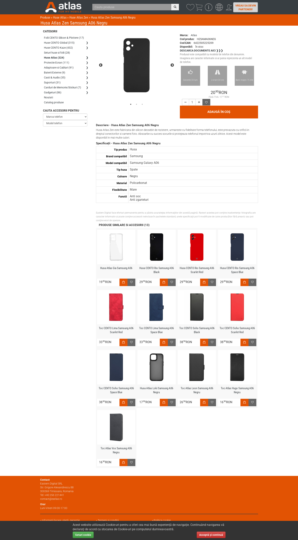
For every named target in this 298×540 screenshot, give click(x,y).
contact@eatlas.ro (51, 498)
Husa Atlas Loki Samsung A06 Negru (156, 390)
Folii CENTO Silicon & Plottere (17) (64, 37)
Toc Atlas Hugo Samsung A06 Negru (237, 390)
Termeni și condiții (108, 520)
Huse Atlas (60, 17)
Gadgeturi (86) (52, 92)
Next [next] (172, 65)
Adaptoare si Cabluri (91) (59, 67)
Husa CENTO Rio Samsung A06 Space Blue (237, 270)
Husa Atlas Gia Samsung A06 (116, 268)
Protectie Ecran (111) (56, 62)
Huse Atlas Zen (78, 17)
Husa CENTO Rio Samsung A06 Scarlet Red (197, 270)
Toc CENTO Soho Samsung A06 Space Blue (116, 390)
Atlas (194, 35)
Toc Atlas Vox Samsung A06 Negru (116, 450)
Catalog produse (54, 102)
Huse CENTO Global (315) (59, 42)
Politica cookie (162, 520)
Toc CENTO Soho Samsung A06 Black (196, 330)
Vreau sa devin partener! (245, 7)
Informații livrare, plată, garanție (61, 520)
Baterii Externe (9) (54, 72)
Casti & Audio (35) (54, 77)
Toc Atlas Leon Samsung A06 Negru (197, 390)
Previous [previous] (101, 65)
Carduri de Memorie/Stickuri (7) (62, 87)
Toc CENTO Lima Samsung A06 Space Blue (156, 330)
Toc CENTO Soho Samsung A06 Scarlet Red (237, 330)
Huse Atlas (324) (54, 57)
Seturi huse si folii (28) (57, 52)
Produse (45, 17)
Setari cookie (83, 534)
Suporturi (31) (52, 82)
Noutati (48, 97)
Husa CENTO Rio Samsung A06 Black (156, 270)
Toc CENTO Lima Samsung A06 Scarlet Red (116, 330)
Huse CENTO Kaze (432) (58, 47)
